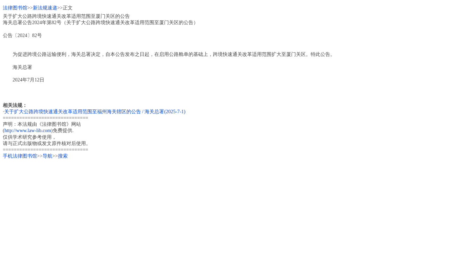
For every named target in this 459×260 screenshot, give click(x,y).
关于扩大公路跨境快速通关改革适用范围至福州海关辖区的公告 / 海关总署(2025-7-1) (95, 111)
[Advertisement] (212, 208)
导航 (47, 156)
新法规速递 (45, 7)
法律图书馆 (15, 7)
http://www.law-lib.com (28, 130)
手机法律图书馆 (20, 156)
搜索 (63, 156)
